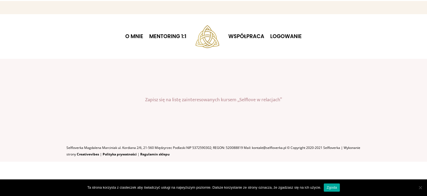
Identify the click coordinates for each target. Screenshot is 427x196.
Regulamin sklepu (155, 154)
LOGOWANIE (286, 36)
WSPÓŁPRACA (246, 36)
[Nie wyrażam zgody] (420, 187)
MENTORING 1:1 (167, 36)
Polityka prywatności (120, 154)
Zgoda (332, 187)
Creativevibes (88, 154)
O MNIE (134, 36)
